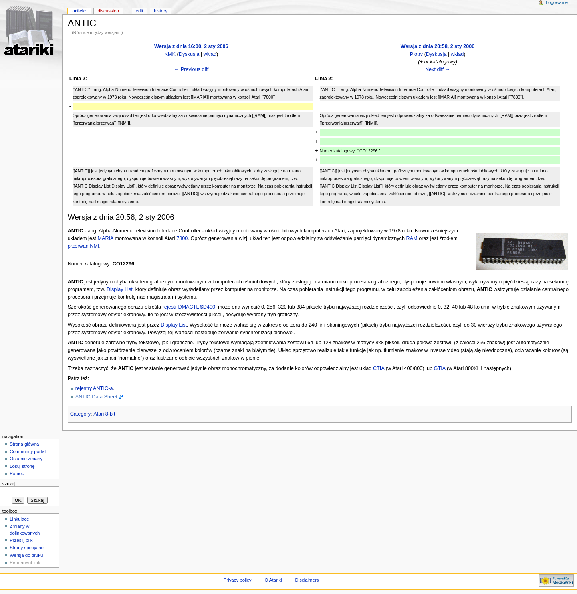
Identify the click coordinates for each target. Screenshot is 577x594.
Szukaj (9, 483)
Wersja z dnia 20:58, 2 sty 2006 (438, 46)
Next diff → (437, 69)
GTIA (440, 368)
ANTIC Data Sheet (96, 397)
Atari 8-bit (104, 414)
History (160, 10)
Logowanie (557, 2)
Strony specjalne (27, 547)
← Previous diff (191, 69)
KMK (170, 54)
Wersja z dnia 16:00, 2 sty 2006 (191, 46)
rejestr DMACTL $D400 (189, 307)
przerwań (78, 246)
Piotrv (416, 54)
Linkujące (19, 519)
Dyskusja (189, 54)
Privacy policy (238, 580)
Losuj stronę (22, 466)
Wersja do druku (26, 555)
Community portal (28, 451)
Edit (139, 10)
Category (80, 414)
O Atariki (273, 580)
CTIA (378, 368)
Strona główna (24, 444)
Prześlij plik (21, 540)
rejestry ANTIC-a (94, 388)
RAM (412, 238)
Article (79, 10)
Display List (120, 289)
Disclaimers (307, 580)
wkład (210, 54)
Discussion (108, 10)
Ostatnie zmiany (26, 458)
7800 (182, 238)
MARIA (105, 238)
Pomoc (17, 473)
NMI (94, 246)
